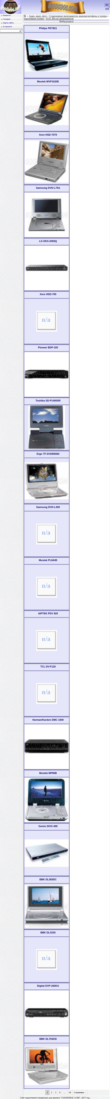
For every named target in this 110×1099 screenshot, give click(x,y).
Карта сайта (8, 23)
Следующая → (80, 1092)
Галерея (6, 19)
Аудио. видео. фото (38, 16)
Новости (7, 15)
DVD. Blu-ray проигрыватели (60, 18)
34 (70, 1092)
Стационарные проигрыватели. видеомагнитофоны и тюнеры (78, 16)
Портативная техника (34, 18)
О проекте (7, 27)
